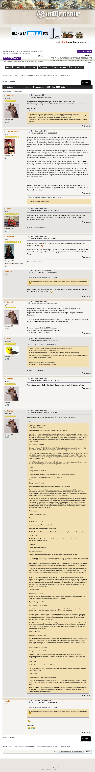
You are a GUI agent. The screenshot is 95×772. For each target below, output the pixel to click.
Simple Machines (56, 767)
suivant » (89, 79)
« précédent (82, 79)
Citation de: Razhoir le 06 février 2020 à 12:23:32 (42, 345)
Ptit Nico (10, 237)
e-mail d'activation (22, 53)
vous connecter (25, 51)
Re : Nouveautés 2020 (39, 131)
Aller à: (56, 751)
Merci (9, 338)
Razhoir (10, 95)
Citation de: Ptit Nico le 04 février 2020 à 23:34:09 (42, 277)
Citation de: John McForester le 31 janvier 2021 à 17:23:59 (45, 197)
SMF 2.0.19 (39, 767)
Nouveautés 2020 (37, 95)
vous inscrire (38, 51)
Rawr (9, 209)
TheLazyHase (13, 131)
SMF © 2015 (47, 767)
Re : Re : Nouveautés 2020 (41, 271)
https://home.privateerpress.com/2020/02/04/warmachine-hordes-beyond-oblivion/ (55, 104)
